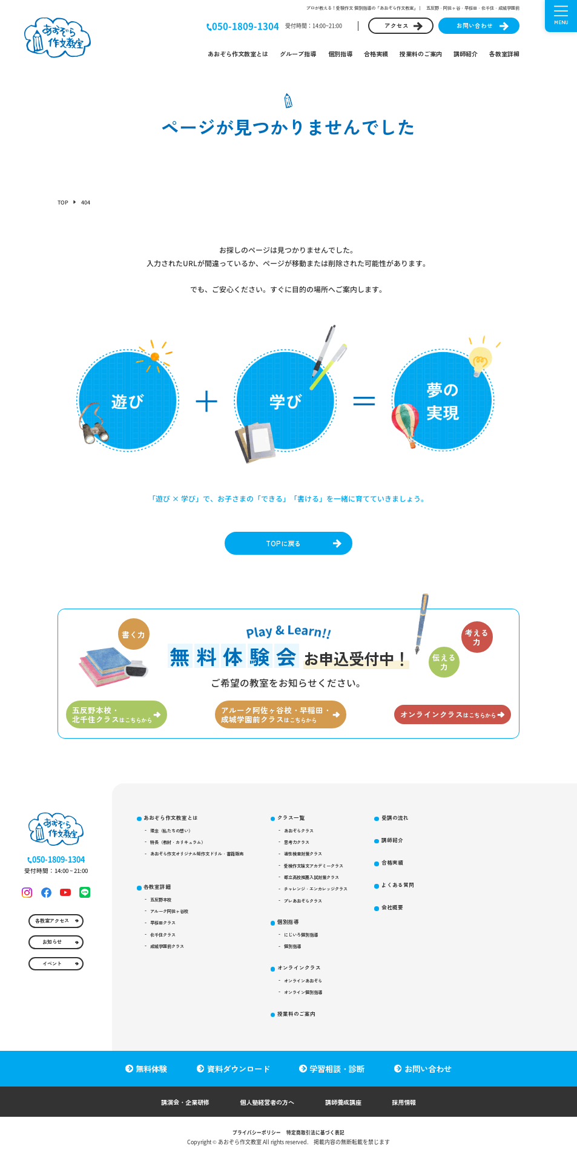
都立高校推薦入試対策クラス (333, 896)
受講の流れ (424, 850)
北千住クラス (167, 958)
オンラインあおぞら (324, 1011)
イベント (51, 992)
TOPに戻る (282, 544)
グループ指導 (298, 53)
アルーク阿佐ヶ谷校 (174, 931)
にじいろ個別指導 (321, 960)
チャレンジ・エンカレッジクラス (338, 909)
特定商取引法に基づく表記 (318, 1141)
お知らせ (51, 967)
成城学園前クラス (172, 971)
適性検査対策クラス (324, 868)
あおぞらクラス (319, 842)
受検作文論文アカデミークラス (336, 882)
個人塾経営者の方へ (265, 1110)
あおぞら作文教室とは (238, 53)
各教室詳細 (504, 53)
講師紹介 (465, 53)
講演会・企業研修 (174, 1110)
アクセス (396, 25)
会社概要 (421, 945)
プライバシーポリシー (253, 1141)
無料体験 (149, 1077)
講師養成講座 (351, 1110)
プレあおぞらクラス (324, 923)
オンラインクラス (318, 995)
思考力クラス (316, 855)
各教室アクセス (51, 942)
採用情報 (417, 1110)
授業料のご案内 (421, 53)
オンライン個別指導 (324, 1024)
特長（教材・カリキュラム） (184, 855)
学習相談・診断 (338, 1077)
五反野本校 (165, 917)
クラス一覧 (309, 826)
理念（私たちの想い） (177, 842)
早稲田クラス (167, 945)
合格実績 (376, 53)
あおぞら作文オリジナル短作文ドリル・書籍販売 (206, 868)
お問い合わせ (475, 25)
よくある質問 (427, 921)
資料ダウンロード (238, 1077)
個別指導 (340, 53)
